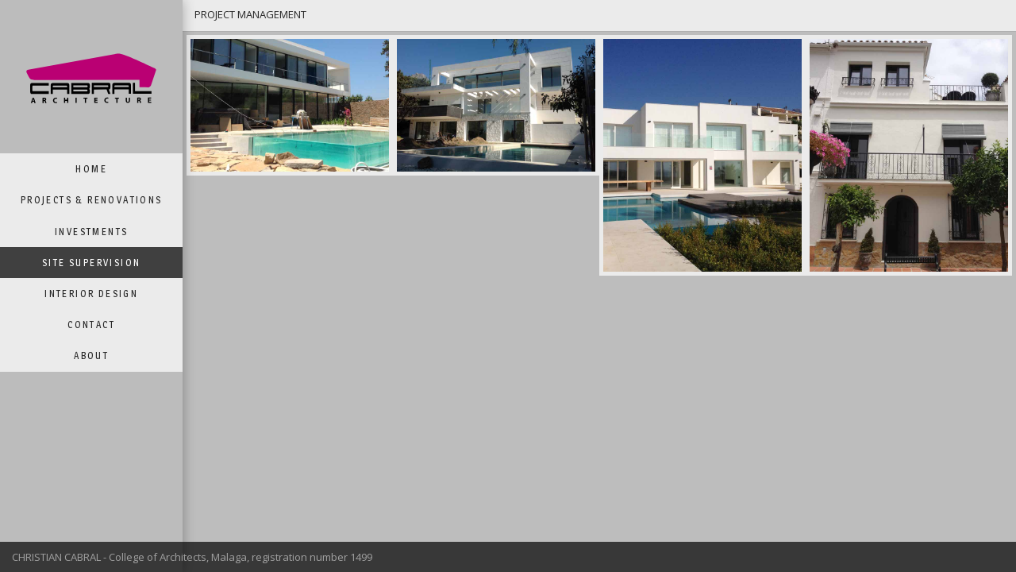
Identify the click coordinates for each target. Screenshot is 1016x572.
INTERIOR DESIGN (91, 294)
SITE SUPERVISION (91, 263)
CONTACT (91, 324)
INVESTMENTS (91, 232)
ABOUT (91, 355)
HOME (91, 169)
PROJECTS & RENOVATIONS (92, 200)
